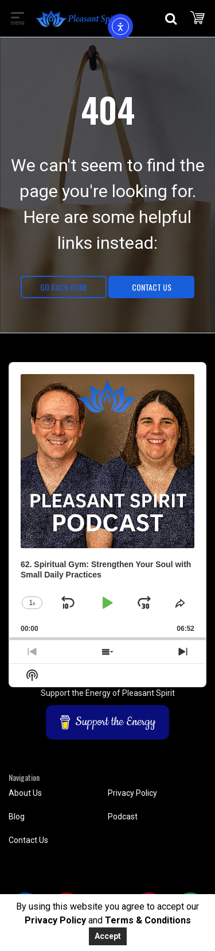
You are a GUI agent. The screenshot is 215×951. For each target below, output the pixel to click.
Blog (17, 816)
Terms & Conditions (148, 920)
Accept (108, 936)
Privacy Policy (132, 793)
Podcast (123, 816)
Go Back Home (64, 287)
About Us (25, 793)
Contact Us (151, 287)
